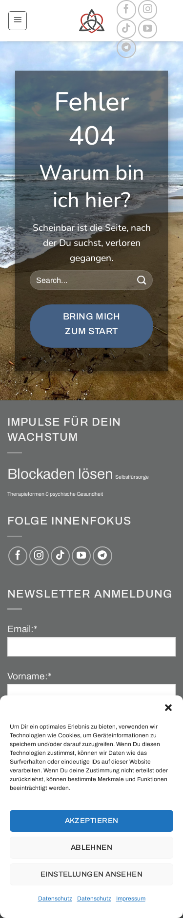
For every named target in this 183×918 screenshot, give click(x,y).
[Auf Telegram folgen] (126, 48)
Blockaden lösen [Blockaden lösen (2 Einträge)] (60, 474)
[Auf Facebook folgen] (126, 9)
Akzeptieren (92, 820)
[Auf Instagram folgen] (148, 9)
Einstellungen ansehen (91, 874)
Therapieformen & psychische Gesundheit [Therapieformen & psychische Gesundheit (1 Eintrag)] (55, 494)
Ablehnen (92, 847)
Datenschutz (55, 898)
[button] (168, 707)
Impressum (130, 898)
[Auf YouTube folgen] (148, 29)
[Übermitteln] (141, 280)
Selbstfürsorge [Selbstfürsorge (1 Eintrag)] (132, 477)
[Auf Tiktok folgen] (126, 29)
